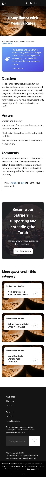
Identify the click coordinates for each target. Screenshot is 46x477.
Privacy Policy (31, 469)
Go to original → (17, 68)
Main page (10, 397)
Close (23, 473)
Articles (9, 417)
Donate (9, 406)
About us (10, 401)
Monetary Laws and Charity (27, 41)
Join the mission (23, 251)
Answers (9, 412)
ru (30, 3)
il (26, 3)
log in (23, 183)
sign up (14, 183)
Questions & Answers (12, 41)
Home (3, 41)
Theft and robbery (7, 43)
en (35, 3)
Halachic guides (13, 421)
